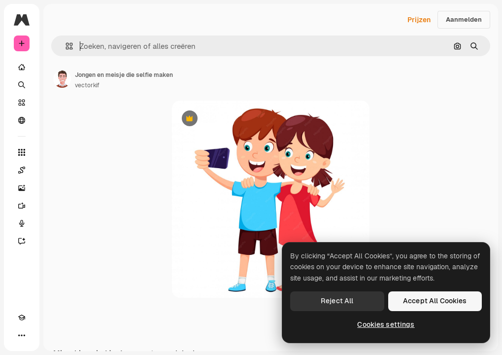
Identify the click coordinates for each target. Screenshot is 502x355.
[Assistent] (22, 241)
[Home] (22, 67)
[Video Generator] (22, 205)
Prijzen (419, 19)
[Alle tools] (22, 152)
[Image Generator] (22, 188)
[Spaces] (22, 170)
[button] (65, 46)
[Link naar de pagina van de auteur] (62, 79)
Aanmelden (464, 19)
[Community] (22, 120)
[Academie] (22, 317)
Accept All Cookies (435, 300)
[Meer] (22, 335)
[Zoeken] (22, 85)
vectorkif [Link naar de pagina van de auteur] (87, 85)
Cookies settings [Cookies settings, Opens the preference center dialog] (385, 324)
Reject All (337, 300)
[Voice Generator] (22, 223)
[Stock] (22, 102)
